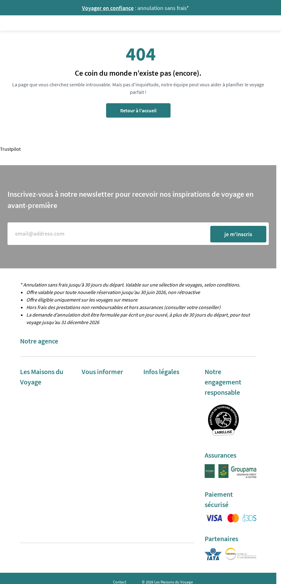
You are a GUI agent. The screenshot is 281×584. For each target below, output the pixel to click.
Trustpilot (10, 149)
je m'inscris (238, 234)
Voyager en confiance (108, 8)
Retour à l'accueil (138, 110)
